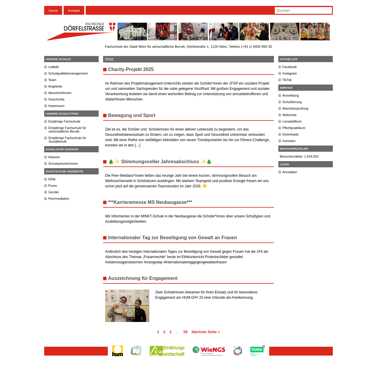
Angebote (55, 86)
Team (52, 80)
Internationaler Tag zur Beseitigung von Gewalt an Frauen (172, 237)
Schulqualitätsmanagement (67, 73)
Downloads (290, 134)
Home (53, 10)
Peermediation (58, 198)
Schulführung (292, 102)
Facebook (289, 67)
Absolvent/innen (60, 93)
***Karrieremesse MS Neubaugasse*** (150, 202)
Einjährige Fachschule (64, 121)
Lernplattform (292, 121)
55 (185, 332)
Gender (53, 192)
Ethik (52, 179)
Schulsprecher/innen (63, 163)
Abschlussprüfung (295, 108)
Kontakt (74, 10)
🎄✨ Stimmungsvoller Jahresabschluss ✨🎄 (160, 161)
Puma (52, 185)
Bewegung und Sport (132, 115)
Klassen (54, 157)
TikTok (287, 80)
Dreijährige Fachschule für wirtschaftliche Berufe (67, 129)
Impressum (56, 106)
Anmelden (289, 172)
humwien (288, 141)
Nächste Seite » (206, 332)
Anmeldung (290, 95)
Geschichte (56, 99)
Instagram (289, 73)
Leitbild (53, 67)
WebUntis (289, 115)
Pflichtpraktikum (293, 128)
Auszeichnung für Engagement (143, 278)
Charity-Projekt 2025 (131, 69)
